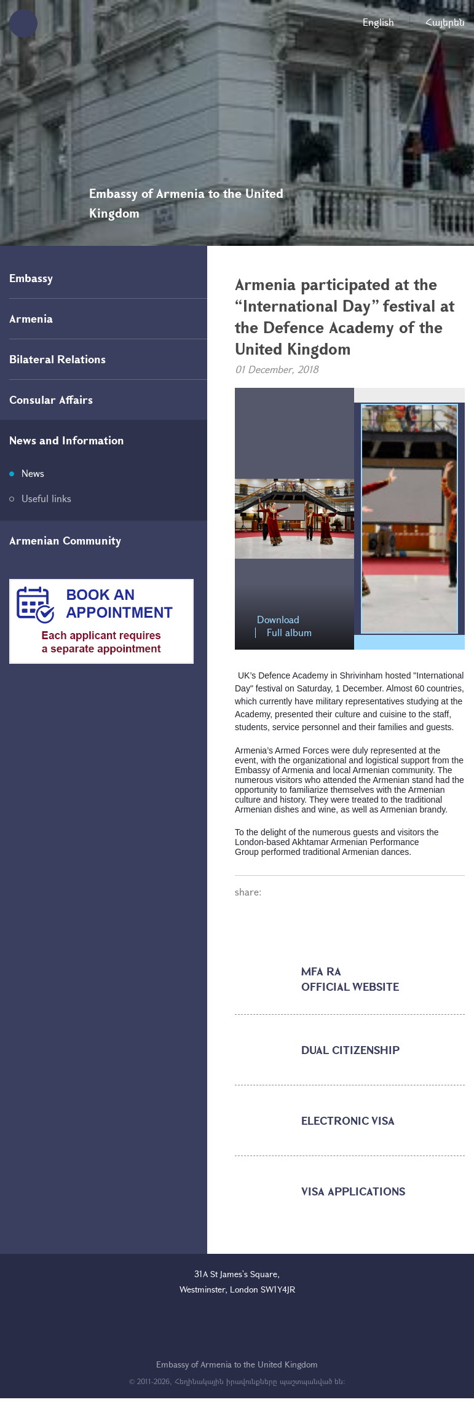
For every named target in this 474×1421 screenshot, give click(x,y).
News (33, 472)
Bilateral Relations (57, 359)
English (378, 21)
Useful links (46, 498)
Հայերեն (445, 21)
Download (278, 620)
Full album (289, 633)
